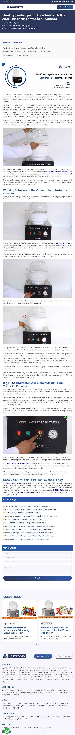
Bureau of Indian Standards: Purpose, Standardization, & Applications (30, 527)
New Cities (6, 708)
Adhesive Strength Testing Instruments (33, 692)
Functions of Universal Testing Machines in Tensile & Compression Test (31, 517)
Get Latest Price (43, 656)
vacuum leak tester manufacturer (19, 464)
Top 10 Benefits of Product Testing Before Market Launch (25, 523)
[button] (36, 644)
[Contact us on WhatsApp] (7, 731)
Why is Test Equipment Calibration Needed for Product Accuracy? (29, 507)
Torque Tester (22, 679)
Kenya (31, 717)
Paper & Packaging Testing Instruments (16, 668)
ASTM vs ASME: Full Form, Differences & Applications (24, 504)
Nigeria (38, 717)
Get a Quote (65, 7)
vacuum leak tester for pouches (56, 172)
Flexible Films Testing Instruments (54, 670)
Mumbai (11, 703)
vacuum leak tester (63, 243)
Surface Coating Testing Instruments (40, 690)
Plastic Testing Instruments (29, 670)
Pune (19, 703)
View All (16, 695)
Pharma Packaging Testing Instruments (17, 672)
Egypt (17, 719)
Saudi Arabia (67, 717)
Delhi (3, 703)
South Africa (7, 719)
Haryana (51, 706)
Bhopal (63, 703)
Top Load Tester (53, 679)
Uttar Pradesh (62, 706)
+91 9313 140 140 (63, 656)
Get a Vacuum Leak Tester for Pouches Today (19, 55)
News (36, 728)
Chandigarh (20, 706)
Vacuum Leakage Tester (18, 677)
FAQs (49, 728)
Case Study (15, 728)
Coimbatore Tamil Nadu (36, 706)
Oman (47, 717)
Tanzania (56, 717)
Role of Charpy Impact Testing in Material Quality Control (26, 520)
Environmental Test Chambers (45, 672)
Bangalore (28, 703)
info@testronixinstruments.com (26, 492)
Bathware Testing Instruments (12, 690)
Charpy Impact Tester (55, 677)
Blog (42, 728)
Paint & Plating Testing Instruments (46, 668)
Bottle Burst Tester (37, 677)
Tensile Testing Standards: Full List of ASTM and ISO (23, 513)
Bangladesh (11, 717)
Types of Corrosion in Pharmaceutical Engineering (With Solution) (29, 537)
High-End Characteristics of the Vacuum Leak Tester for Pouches (26, 51)
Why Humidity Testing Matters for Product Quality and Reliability (28, 530)
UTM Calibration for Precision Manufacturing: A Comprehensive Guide (30, 510)
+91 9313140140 (57, 490)
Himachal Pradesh (51, 703)
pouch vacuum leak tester (16, 483)
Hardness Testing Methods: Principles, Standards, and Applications (29, 533)
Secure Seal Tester (37, 679)
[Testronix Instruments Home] (14, 7)
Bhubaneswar (7, 706)
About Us (5, 728)
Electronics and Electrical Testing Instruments (36, 675)
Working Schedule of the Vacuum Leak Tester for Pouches (24, 48)
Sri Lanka (22, 717)
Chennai (38, 703)
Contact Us (27, 728)
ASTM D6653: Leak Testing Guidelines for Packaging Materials (27, 540)
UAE (3, 717)
